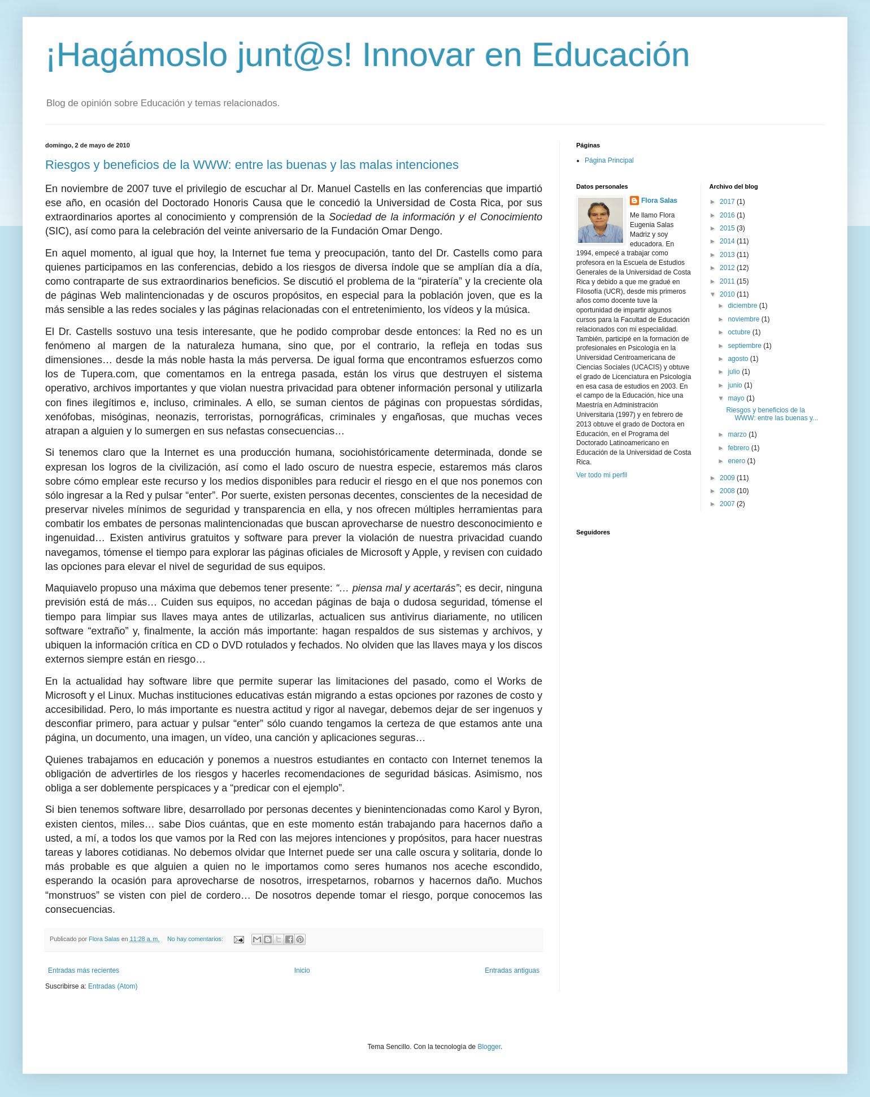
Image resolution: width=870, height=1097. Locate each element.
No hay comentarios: (196, 938)
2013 (728, 255)
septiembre (745, 346)
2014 (728, 241)
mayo (737, 398)
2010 (728, 294)
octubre (740, 332)
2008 (728, 491)
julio (735, 372)
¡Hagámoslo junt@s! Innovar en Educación (367, 54)
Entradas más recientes (83, 970)
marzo (738, 434)
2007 (728, 504)
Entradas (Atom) (112, 986)
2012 (728, 268)
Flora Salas (659, 200)
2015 (728, 228)
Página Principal (609, 160)
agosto (739, 359)
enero (737, 461)
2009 (728, 478)
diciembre (743, 306)
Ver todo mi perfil (601, 475)
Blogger (489, 1047)
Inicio (302, 970)
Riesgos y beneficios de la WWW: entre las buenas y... (772, 414)
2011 (728, 281)
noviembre (744, 319)
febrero (739, 448)
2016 (728, 215)
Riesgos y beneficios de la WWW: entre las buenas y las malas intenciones (252, 165)
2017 (728, 202)
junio (736, 385)
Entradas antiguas (512, 970)
